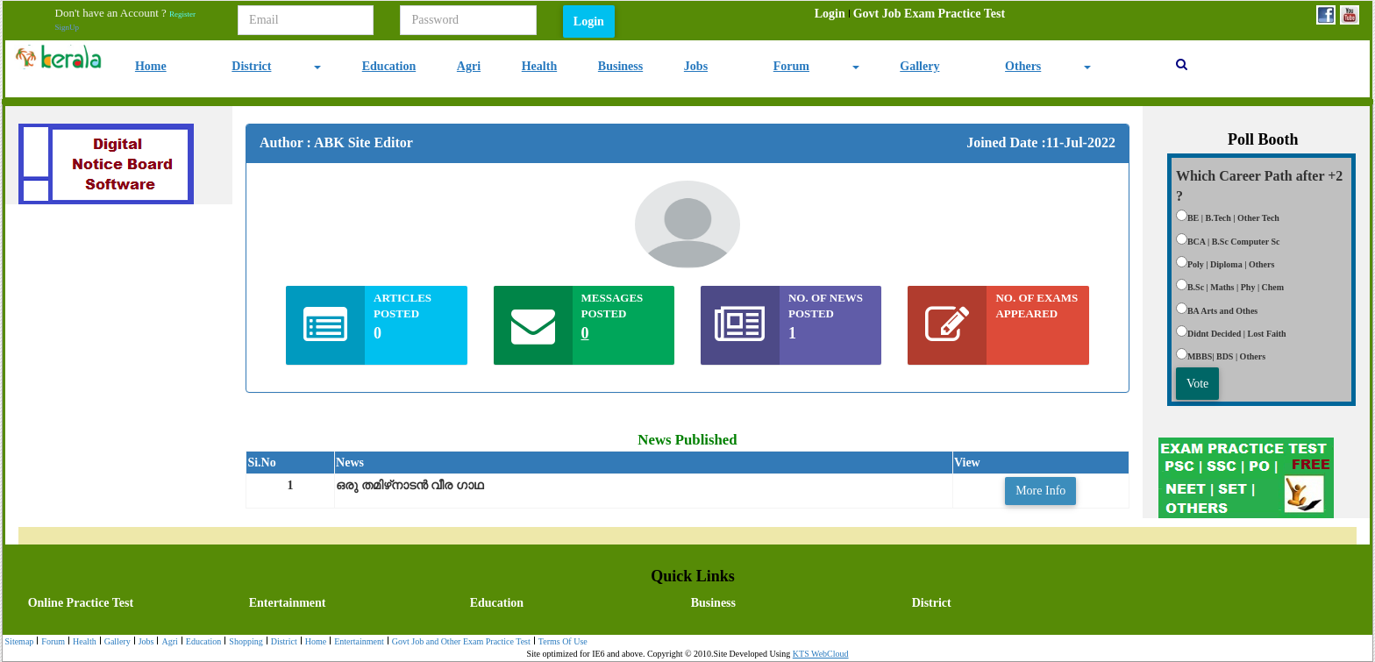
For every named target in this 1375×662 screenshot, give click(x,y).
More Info (1040, 490)
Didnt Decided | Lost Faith (1236, 333)
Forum (791, 66)
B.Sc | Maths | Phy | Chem (1235, 287)
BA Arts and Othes (1222, 311)
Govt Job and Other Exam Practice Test (459, 642)
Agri (469, 66)
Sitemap (19, 641)
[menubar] (910, 14)
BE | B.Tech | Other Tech (1233, 218)
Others (1023, 66)
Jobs (696, 66)
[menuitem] (830, 14)
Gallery (919, 66)
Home (151, 66)
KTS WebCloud (821, 653)
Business (620, 66)
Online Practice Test (81, 602)
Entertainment (287, 602)
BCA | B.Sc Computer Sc (1233, 241)
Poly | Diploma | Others (1230, 264)
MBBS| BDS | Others (1226, 356)
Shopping (243, 642)
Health (539, 66)
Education (389, 66)
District (251, 66)
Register (182, 14)
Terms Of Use (561, 642)
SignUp (67, 27)
